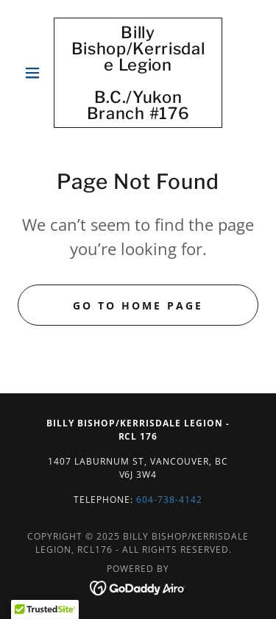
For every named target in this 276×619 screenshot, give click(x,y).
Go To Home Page (138, 305)
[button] (36, 72)
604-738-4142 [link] (169, 499)
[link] (138, 73)
